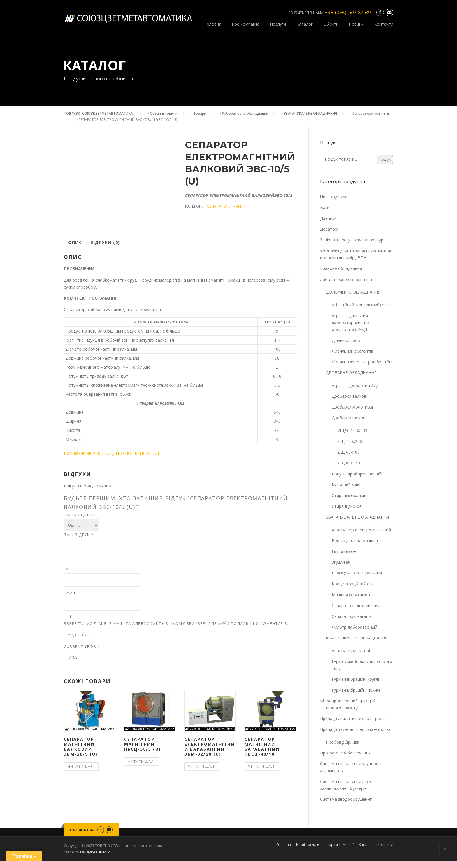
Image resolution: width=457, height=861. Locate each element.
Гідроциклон (344, 551)
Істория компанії (339, 844)
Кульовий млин (347, 484)
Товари (199, 113)
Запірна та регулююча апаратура (353, 240)
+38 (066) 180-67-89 (348, 12)
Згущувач (341, 562)
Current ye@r (82, 646)
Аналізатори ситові (351, 650)
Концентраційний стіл (353, 583)
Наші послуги (307, 844)
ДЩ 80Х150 (349, 463)
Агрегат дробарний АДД (355, 385)
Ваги (324, 207)
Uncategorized (333, 196)
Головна (212, 24)
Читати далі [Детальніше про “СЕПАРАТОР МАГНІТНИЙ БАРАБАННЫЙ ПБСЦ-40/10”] (261, 766)
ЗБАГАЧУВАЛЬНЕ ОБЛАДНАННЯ (310, 113)
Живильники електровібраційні (362, 362)
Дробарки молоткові (352, 407)
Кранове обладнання (341, 268)
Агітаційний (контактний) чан (360, 304)
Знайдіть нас (81, 829)
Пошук (385, 159)
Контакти (383, 24)
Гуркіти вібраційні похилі (356, 690)
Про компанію (245, 24)
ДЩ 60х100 (349, 452)
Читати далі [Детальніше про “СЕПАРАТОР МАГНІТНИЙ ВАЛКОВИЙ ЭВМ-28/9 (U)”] (81, 766)
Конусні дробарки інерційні (358, 474)
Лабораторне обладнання (245, 113)
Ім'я (68, 569)
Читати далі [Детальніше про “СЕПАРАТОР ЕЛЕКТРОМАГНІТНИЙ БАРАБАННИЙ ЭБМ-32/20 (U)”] (201, 766)
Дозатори (330, 229)
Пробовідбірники (342, 742)
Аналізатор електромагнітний (361, 530)
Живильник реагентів (352, 351)
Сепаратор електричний (356, 605)
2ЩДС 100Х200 (352, 430)
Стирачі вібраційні (349, 495)
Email (70, 592)
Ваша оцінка (79, 514)
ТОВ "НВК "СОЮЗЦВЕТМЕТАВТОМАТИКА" (99, 113)
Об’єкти (330, 24)
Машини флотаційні (351, 594)
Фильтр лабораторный (354, 627)
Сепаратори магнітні (370, 113)
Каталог (304, 24)
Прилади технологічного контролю (355, 729)
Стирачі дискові (347, 506)
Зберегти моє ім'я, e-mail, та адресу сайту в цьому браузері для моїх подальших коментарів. (176, 623)
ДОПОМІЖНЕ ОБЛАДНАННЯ (353, 292)
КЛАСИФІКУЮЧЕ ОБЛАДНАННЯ (356, 638)
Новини (356, 24)
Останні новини (164, 113)
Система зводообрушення (346, 799)
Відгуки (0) (105, 242)
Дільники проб (346, 340)
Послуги (278, 24)
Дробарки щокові (349, 417)
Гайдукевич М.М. (95, 852)
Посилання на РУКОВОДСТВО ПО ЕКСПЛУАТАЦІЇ (112, 453)
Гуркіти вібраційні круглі (355, 679)
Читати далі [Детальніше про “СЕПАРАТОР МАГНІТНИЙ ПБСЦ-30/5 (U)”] (141, 761)
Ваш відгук (79, 534)
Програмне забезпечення (345, 753)
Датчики (328, 218)
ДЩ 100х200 (350, 441)
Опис (75, 242)
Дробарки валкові (349, 396)
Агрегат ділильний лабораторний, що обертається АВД (350, 322)
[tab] (75, 242)
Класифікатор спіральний (357, 573)
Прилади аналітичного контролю (353, 718)
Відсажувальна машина (355, 540)
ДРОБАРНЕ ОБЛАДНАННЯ (351, 372)
